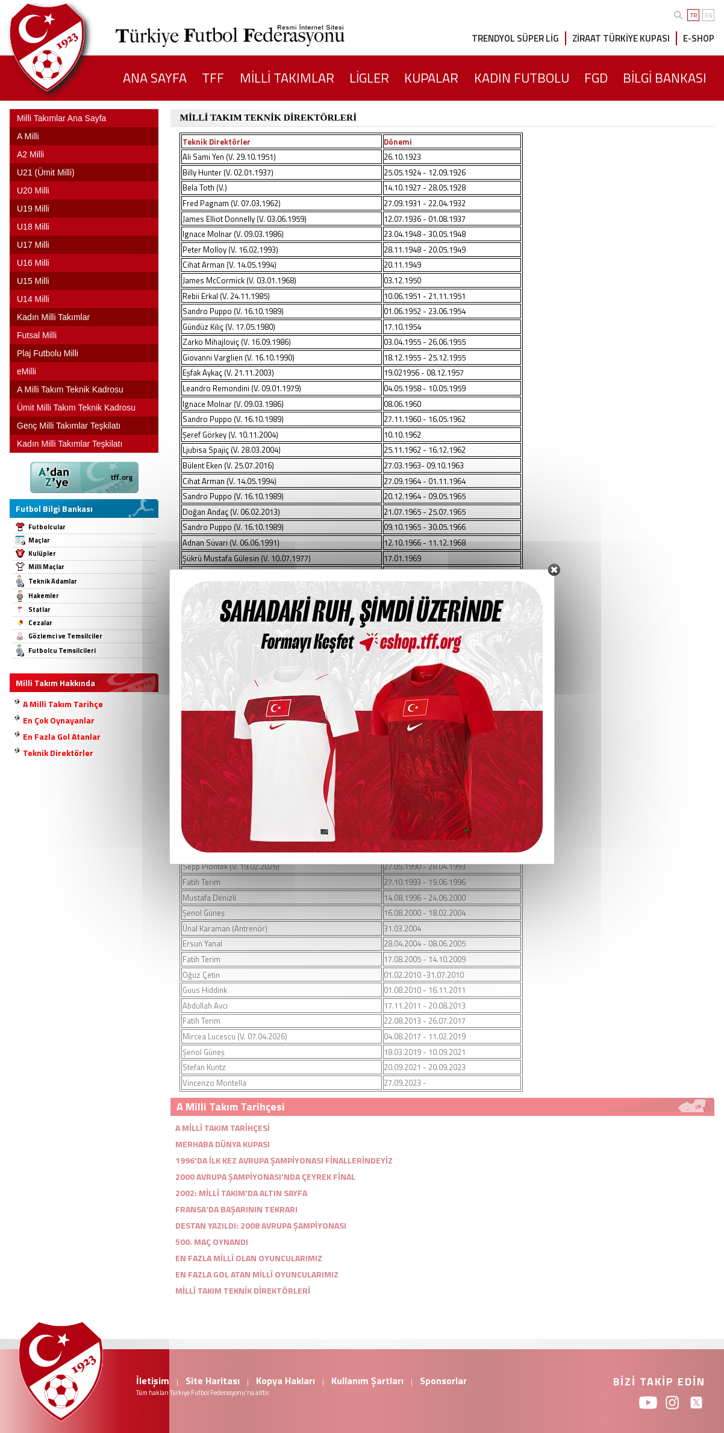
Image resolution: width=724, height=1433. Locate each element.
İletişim (152, 1380)
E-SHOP (698, 38)
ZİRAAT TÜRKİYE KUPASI (621, 38)
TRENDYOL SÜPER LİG (515, 38)
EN (709, 15)
